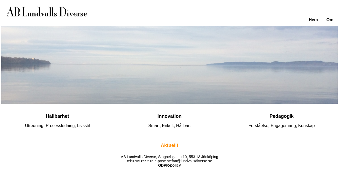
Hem (313, 20)
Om (329, 20)
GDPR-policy (169, 165)
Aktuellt (169, 145)
